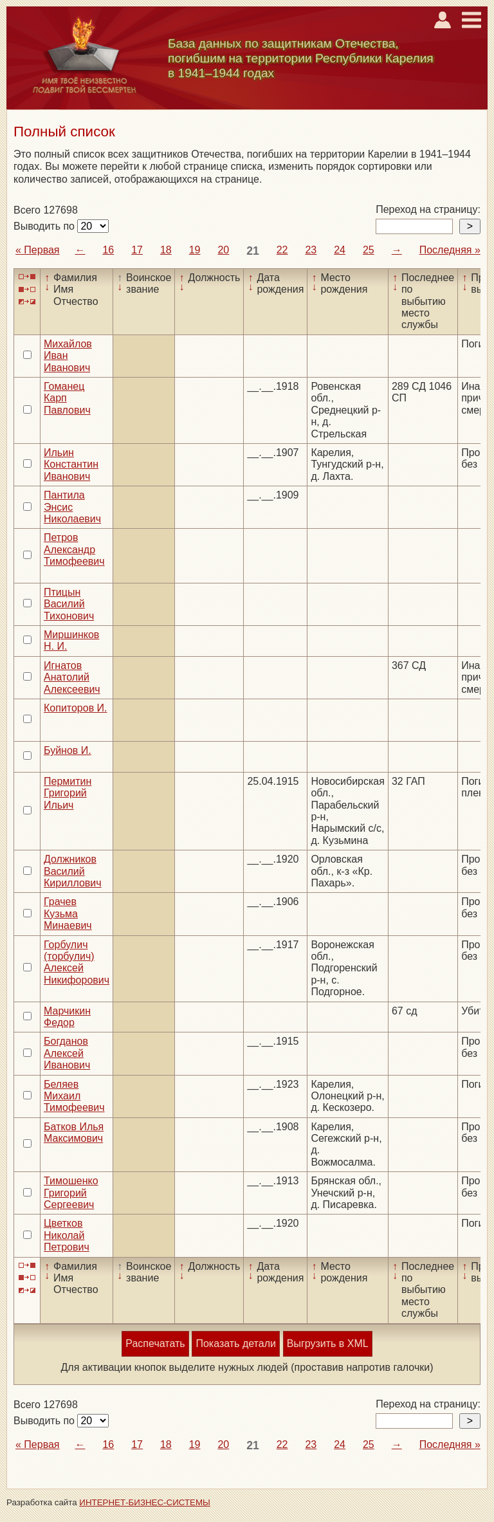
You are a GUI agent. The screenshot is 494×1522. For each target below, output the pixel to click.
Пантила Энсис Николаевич (72, 507)
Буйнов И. (67, 750)
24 (339, 249)
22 (282, 249)
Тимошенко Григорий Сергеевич (71, 1192)
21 (252, 250)
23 (310, 249)
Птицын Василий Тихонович (69, 604)
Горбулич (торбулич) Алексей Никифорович (76, 962)
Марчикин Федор (67, 1016)
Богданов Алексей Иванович (67, 1053)
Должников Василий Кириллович (73, 871)
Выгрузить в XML (328, 1343)
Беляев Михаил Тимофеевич (74, 1096)
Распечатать (155, 1343)
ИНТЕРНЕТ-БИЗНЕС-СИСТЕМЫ (144, 1502)
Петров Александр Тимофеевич (74, 549)
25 (368, 249)
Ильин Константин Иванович (71, 464)
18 (166, 249)
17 (137, 249)
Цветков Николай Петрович (66, 1235)
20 (223, 249)
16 (108, 249)
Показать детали (235, 1343)
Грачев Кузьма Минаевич (68, 913)
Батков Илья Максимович (74, 1132)
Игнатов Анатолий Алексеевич (72, 677)
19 (195, 249)
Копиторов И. (75, 707)
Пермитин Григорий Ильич (67, 793)
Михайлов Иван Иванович (68, 355)
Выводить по (45, 226)
